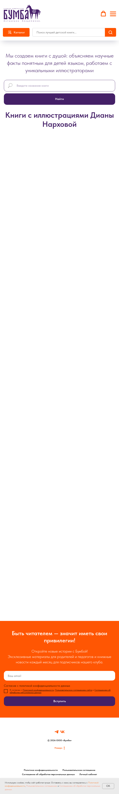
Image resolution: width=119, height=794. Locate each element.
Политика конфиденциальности (41, 770)
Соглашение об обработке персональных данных (48, 774)
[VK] (62, 731)
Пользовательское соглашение (78, 770)
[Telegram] (56, 731)
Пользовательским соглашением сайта (73, 690)
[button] (103, 14)
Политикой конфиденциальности (38, 690)
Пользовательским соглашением (41, 786)
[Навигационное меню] (113, 13)
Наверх (59, 748)
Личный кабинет (88, 774)
